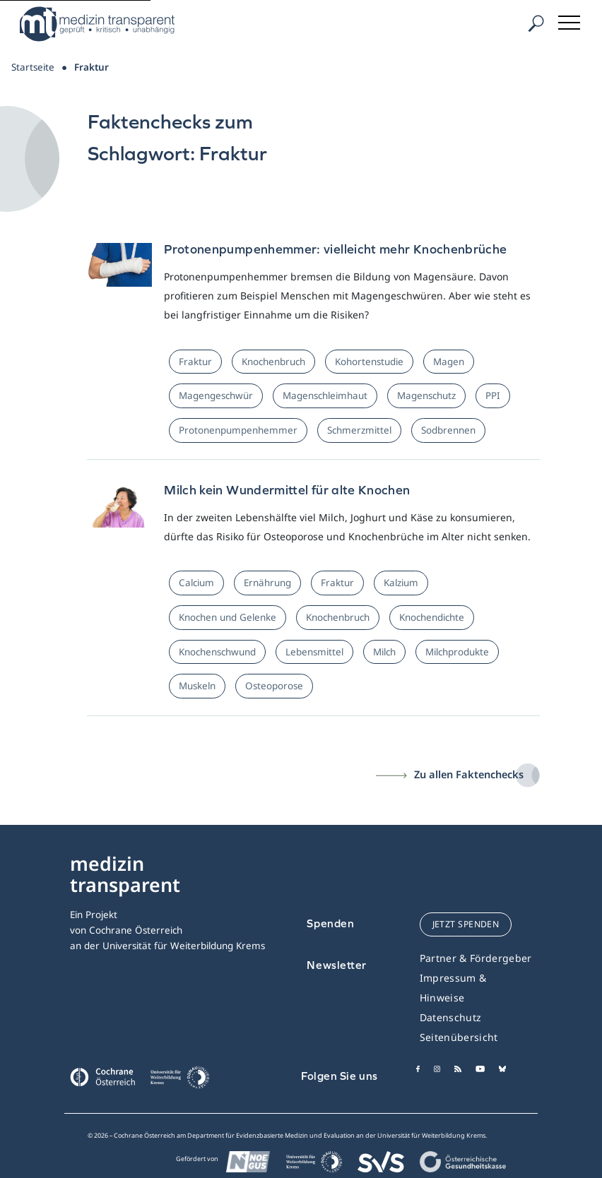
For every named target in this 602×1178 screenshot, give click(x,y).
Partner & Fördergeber (476, 958)
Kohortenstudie (369, 361)
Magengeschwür (216, 395)
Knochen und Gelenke (227, 617)
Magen (448, 361)
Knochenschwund (217, 651)
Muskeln (197, 685)
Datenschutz (451, 1017)
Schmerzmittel (359, 430)
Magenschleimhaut (325, 395)
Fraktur (195, 361)
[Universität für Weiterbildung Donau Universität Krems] (179, 1081)
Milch (384, 651)
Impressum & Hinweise (453, 987)
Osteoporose (274, 685)
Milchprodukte (457, 651)
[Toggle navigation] (570, 20)
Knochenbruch (273, 361)
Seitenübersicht (459, 1037)
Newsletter (337, 965)
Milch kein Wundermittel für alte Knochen (287, 489)
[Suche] (535, 23)
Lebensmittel (314, 651)
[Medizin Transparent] (102, 24)
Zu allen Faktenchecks (469, 774)
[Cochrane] (102, 1076)
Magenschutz (426, 395)
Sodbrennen (448, 430)
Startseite (32, 67)
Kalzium (401, 582)
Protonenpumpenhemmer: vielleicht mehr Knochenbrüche (335, 249)
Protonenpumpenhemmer (238, 430)
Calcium (196, 582)
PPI (492, 395)
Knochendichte (431, 617)
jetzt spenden (466, 924)
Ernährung (267, 582)
